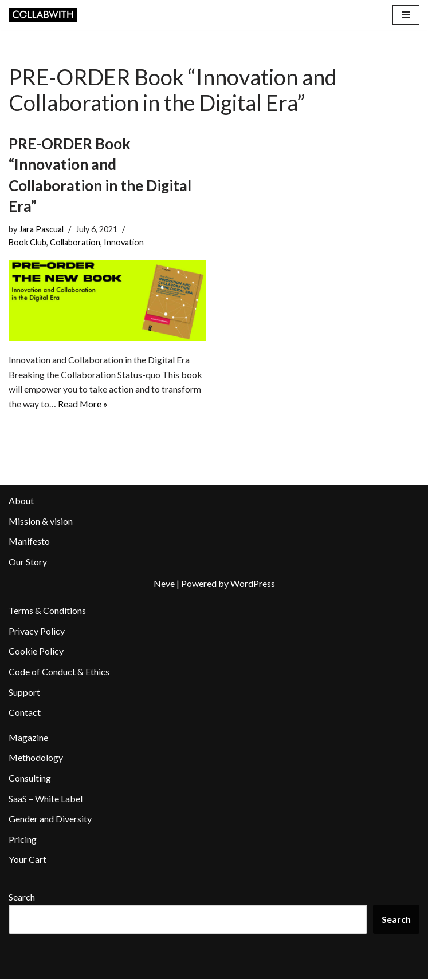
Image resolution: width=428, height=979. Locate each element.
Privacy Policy (37, 630)
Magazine (28, 737)
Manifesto (29, 541)
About (21, 500)
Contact (25, 712)
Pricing (23, 839)
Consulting (30, 777)
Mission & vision (41, 521)
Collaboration (75, 242)
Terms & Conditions (47, 610)
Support (24, 692)
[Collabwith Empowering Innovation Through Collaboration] (43, 15)
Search (22, 896)
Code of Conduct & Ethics (59, 671)
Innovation (124, 242)
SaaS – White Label (46, 798)
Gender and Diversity (50, 818)
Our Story (28, 561)
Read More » (83, 403)
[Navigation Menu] (405, 15)
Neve (164, 583)
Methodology (36, 757)
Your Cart (27, 859)
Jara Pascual (41, 229)
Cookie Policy (36, 651)
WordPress (252, 583)
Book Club (27, 242)
